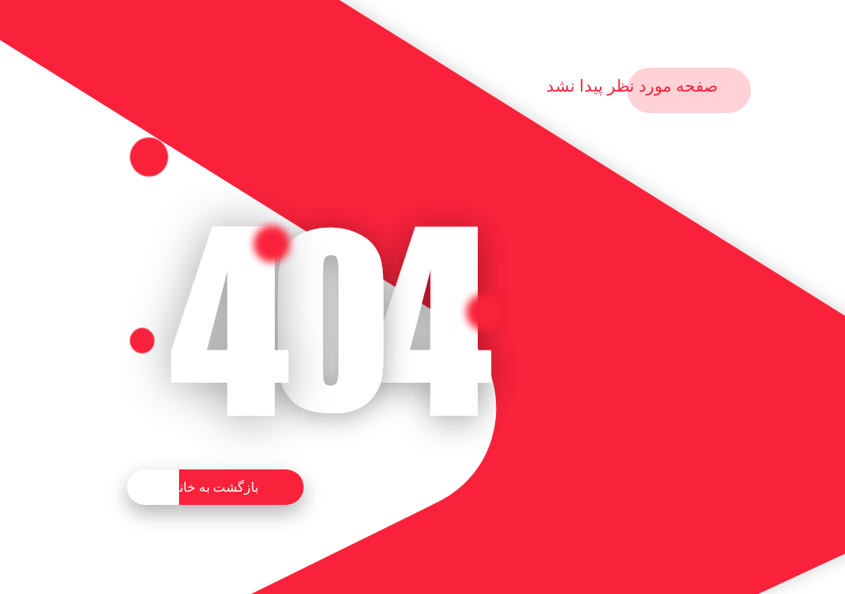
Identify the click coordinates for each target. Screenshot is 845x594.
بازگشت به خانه (215, 487)
